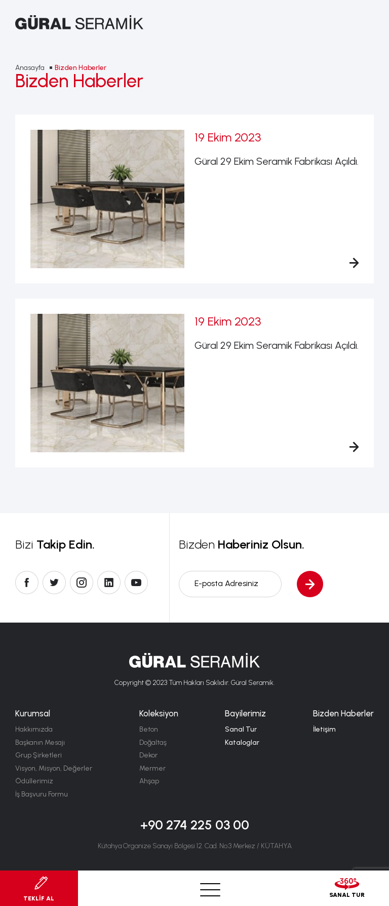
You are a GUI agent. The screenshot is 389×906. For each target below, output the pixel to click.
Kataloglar (242, 742)
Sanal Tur (241, 729)
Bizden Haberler (80, 67)
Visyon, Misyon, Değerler (53, 768)
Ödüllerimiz (34, 781)
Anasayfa (30, 67)
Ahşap (149, 781)
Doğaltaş (153, 742)
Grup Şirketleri (38, 755)
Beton (148, 729)
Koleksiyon (158, 713)
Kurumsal (32, 713)
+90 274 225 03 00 (194, 825)
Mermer (152, 768)
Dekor (148, 755)
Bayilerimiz (245, 713)
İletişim (324, 729)
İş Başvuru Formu (41, 794)
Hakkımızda (34, 729)
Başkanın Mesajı (40, 742)
